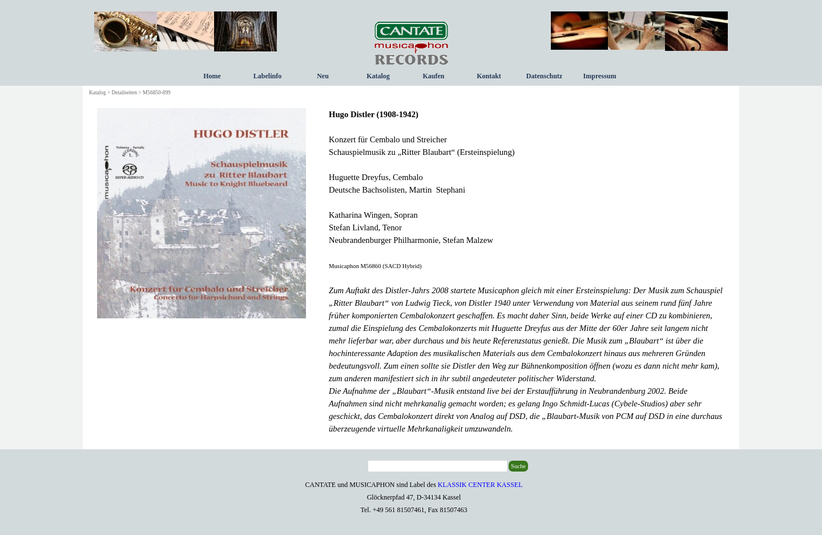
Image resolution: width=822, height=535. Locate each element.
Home (212, 76)
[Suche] (437, 466)
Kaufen (433, 76)
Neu (323, 76)
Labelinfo (267, 76)
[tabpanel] (527, 271)
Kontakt (489, 76)
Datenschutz (544, 76)
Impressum (599, 76)
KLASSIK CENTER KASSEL (480, 485)
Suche (518, 466)
